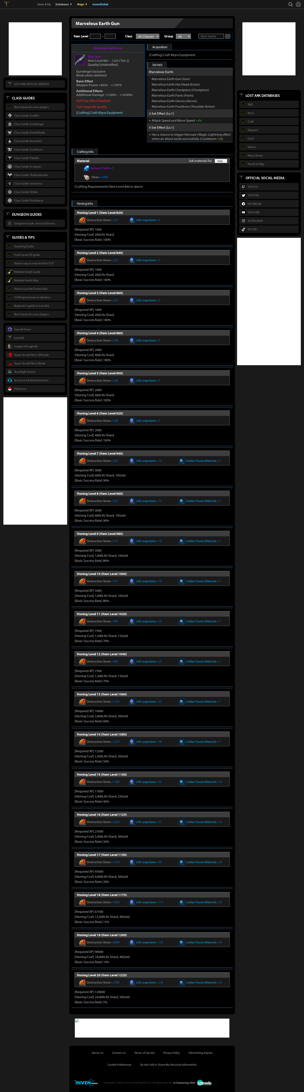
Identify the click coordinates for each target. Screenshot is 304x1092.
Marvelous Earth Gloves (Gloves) (174, 101)
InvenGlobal (100, 4)
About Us (97, 1052)
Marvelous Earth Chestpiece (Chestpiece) (180, 90)
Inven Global (21, 4)
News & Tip (44, 4)
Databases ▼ (63, 4)
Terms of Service (144, 1052)
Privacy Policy (171, 1052)
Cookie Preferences (119, 1064)
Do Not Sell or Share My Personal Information (168, 1064)
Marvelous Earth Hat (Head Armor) (176, 84)
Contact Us (119, 1052)
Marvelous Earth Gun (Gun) (171, 79)
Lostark (9, 4)
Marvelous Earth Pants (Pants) (173, 95)
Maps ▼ (82, 4)
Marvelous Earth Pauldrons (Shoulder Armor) (183, 106)
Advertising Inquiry (200, 1052)
